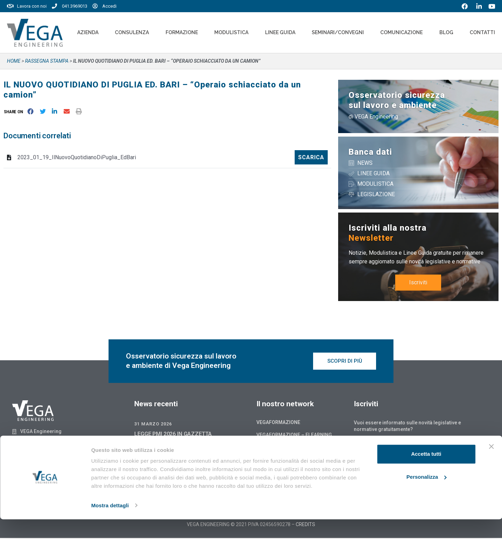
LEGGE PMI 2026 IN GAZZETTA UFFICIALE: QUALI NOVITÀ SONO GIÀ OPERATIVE (180, 443)
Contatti (482, 32)
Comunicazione (401, 32)
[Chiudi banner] (491, 466)
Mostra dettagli (110, 525)
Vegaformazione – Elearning (294, 436)
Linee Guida (280, 32)
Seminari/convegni (338, 32)
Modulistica (231, 32)
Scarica (311, 157)
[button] (14, 111)
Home (14, 61)
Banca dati (370, 152)
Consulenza (132, 32)
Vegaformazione (278, 423)
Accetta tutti (426, 474)
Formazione (182, 32)
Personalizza (426, 497)
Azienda (87, 32)
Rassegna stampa (47, 61)
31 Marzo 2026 (153, 425)
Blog (446, 32)
